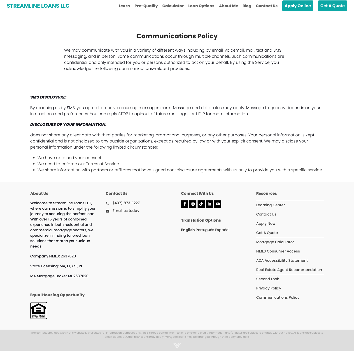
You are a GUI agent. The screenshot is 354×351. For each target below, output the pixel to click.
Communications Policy (277, 297)
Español (222, 229)
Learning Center (270, 205)
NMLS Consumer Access (278, 251)
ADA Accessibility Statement (282, 260)
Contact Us (266, 214)
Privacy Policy (268, 288)
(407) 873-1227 (126, 203)
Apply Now (265, 223)
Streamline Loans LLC (38, 5)
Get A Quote (267, 232)
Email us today (126, 210)
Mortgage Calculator (275, 242)
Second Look (267, 279)
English (188, 229)
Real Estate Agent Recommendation (289, 269)
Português (205, 229)
